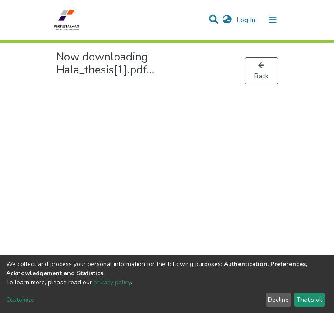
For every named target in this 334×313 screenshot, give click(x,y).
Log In (246, 20)
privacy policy (112, 282)
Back (261, 71)
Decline (278, 300)
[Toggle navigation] (272, 20)
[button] (227, 20)
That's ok (309, 300)
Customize (20, 300)
